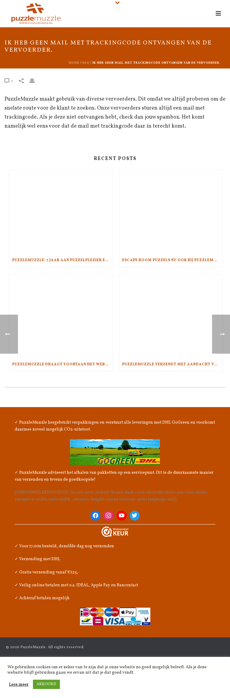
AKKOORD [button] (46, 684)
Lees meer (18, 684)
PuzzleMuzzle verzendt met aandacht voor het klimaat (172, 364)
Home (74, 63)
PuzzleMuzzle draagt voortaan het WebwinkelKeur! (62, 364)
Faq (86, 63)
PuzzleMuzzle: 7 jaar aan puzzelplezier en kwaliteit (62, 260)
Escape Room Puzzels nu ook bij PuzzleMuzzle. (172, 260)
